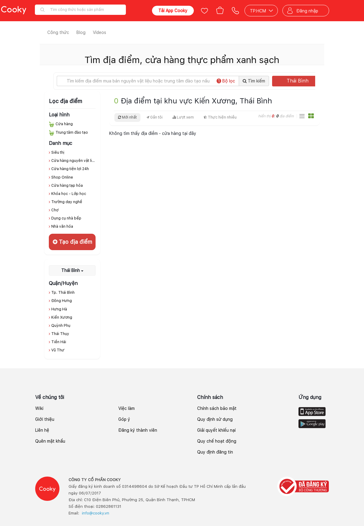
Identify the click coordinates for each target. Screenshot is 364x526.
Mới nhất (127, 117)
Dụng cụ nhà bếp (66, 218)
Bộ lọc (226, 81)
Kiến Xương (61, 317)
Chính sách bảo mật (217, 408)
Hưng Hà (59, 309)
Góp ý (124, 419)
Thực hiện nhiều (220, 117)
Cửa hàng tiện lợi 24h (70, 169)
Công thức (58, 32)
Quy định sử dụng (215, 419)
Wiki (39, 408)
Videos (99, 32)
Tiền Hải (58, 342)
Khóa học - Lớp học (68, 194)
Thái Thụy (60, 334)
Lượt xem (183, 117)
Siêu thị (57, 152)
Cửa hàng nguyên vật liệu (73, 161)
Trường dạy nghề (66, 202)
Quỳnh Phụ (60, 325)
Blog (81, 32)
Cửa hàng (64, 124)
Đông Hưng (61, 301)
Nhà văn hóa (62, 226)
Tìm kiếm (254, 81)
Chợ (55, 210)
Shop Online (62, 177)
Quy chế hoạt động (216, 441)
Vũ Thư (57, 350)
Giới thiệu (44, 419)
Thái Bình (302, 81)
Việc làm (126, 408)
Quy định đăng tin (215, 452)
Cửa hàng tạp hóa (67, 185)
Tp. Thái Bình (63, 292)
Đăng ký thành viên (137, 430)
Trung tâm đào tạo (72, 132)
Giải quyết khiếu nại (216, 430)
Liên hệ (42, 430)
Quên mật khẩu (50, 441)
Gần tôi (155, 117)
